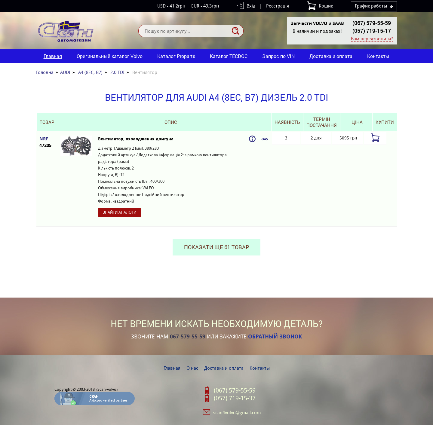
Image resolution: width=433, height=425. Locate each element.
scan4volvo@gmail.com (237, 412)
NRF (46, 142)
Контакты (378, 56)
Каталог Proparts (176, 56)
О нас (192, 368)
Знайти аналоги (119, 212)
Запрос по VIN (278, 56)
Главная (53, 56)
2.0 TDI (117, 72)
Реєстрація (277, 6)
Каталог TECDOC (228, 56)
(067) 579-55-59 (371, 22)
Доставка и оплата (330, 56)
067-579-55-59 (187, 336)
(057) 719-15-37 (235, 398)
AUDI (65, 72)
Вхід (251, 6)
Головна (45, 72)
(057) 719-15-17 (371, 30)
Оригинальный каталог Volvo (110, 56)
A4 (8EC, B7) (90, 72)
